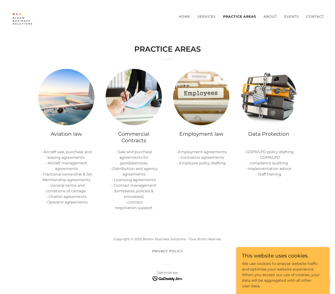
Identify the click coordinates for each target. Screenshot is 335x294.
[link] (23, 15)
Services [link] (207, 16)
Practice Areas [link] (239, 16)
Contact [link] (315, 16)
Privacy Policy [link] (167, 251)
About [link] (270, 16)
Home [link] (184, 16)
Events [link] (291, 16)
